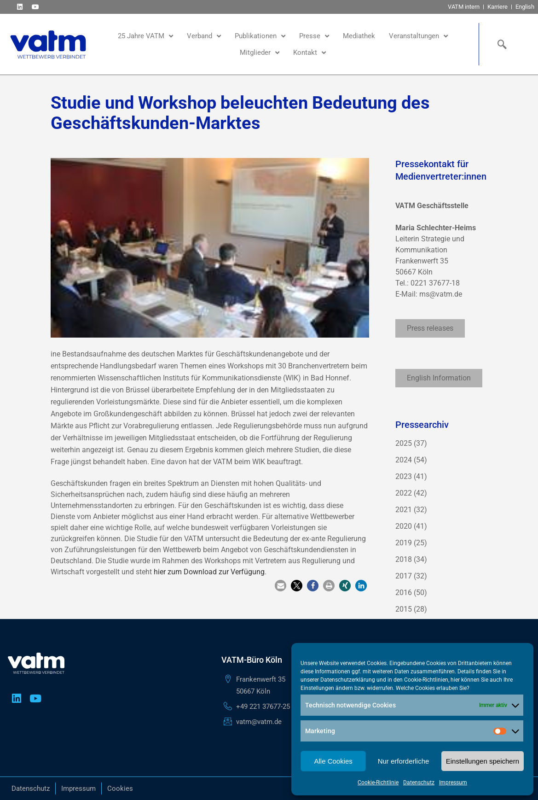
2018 (403, 559)
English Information (439, 378)
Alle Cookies (333, 761)
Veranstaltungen (418, 36)
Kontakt (309, 53)
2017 (403, 576)
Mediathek (359, 36)
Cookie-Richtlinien (426, 680)
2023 (403, 476)
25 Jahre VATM (145, 36)
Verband (204, 36)
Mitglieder (259, 53)
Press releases (430, 328)
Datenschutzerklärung (347, 680)
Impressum (453, 782)
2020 (403, 526)
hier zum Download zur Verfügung (209, 571)
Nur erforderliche (403, 761)
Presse (314, 36)
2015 (403, 609)
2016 (403, 592)
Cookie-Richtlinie (378, 782)
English (524, 6)
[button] (280, 585)
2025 (403, 443)
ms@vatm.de (440, 294)
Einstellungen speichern (482, 761)
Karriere (497, 6)
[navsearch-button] (500, 44)
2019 (403, 542)
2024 (403, 459)
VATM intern (464, 6)
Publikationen (260, 36)
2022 (403, 493)
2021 (403, 509)
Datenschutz (418, 782)
